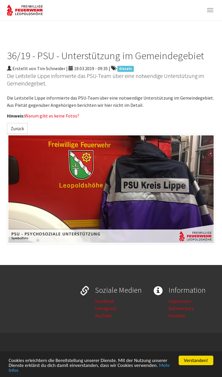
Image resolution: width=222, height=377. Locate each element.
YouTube (103, 315)
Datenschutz (181, 308)
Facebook (104, 301)
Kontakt (177, 315)
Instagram (105, 308)
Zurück (17, 128)
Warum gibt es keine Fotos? (52, 116)
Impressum (180, 301)
